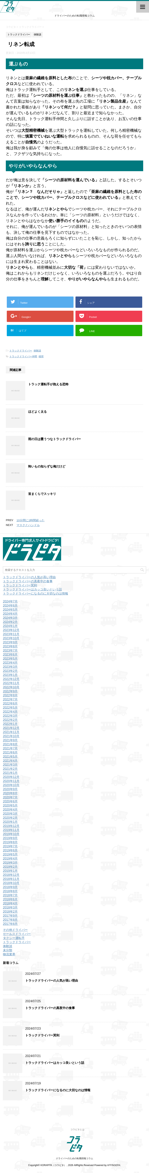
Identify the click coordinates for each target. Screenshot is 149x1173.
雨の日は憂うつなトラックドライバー (54, 439)
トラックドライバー (20, 350)
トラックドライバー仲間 (23, 356)
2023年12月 (11, 630)
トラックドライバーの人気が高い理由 (29, 577)
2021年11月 (11, 732)
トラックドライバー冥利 (20, 585)
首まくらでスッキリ (42, 493)
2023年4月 (10, 662)
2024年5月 (10, 609)
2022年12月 (11, 679)
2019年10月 (11, 834)
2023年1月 (10, 675)
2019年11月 (11, 830)
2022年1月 (10, 724)
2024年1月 (10, 626)
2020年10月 (11, 785)
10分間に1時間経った (30, 520)
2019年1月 (10, 870)
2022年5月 (10, 707)
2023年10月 (11, 638)
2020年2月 (10, 817)
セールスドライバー (17, 934)
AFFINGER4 (113, 1165)
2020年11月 (11, 781)
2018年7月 (10, 895)
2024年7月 (10, 601)
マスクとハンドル (28, 525)
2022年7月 (10, 699)
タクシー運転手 (14, 938)
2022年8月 (10, 695)
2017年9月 (10, 915)
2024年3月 (10, 617)
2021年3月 (10, 764)
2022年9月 (10, 691)
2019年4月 (10, 858)
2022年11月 (11, 683)
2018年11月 (11, 879)
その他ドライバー (15, 929)
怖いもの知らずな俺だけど (46, 466)
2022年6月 (10, 703)
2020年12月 (11, 777)
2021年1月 (10, 772)
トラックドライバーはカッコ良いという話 (32, 589)
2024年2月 (10, 622)
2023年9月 (10, 642)
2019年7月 (10, 846)
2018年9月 (10, 887)
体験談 (37, 350)
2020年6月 (10, 801)
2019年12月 (11, 826)
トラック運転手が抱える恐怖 (48, 384)
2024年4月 (10, 613)
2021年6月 (10, 752)
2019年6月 (10, 850)
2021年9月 (10, 740)
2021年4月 (10, 760)
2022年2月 (10, 719)
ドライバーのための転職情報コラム (74, 1158)
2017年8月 (10, 919)
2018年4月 (10, 903)
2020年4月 (10, 809)
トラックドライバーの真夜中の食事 (28, 581)
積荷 (41, 356)
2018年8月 (10, 891)
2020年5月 (10, 805)
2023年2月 (10, 670)
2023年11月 (11, 634)
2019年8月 (10, 842)
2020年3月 (10, 813)
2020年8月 (10, 793)
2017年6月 (10, 923)
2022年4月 (10, 711)
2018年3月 (10, 907)
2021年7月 (10, 748)
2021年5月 (10, 756)
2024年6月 (10, 605)
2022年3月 (10, 715)
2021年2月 (10, 768)
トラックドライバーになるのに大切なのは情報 (35, 593)
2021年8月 (10, 744)
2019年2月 (10, 866)
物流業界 (9, 954)
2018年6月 (10, 899)
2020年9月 (10, 789)
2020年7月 (10, 797)
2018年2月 (10, 911)
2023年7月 (10, 650)
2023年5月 (10, 658)
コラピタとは (77, 1129)
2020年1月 (10, 821)
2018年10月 (11, 883)
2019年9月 (10, 838)
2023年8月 (10, 646)
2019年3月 (10, 862)
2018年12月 (11, 874)
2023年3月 (10, 666)
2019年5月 (10, 854)
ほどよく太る (37, 411)
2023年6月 (10, 654)
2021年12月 (11, 728)
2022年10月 (11, 687)
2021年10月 (11, 736)
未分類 (7, 950)
